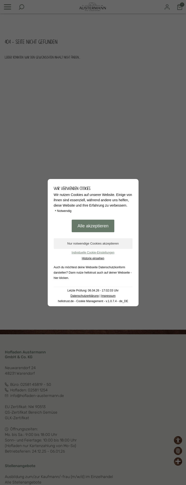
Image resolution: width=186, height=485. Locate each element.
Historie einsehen (93, 258)
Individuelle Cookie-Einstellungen (93, 252)
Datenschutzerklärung (84, 296)
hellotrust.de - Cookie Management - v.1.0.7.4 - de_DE (93, 301)
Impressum (108, 296)
